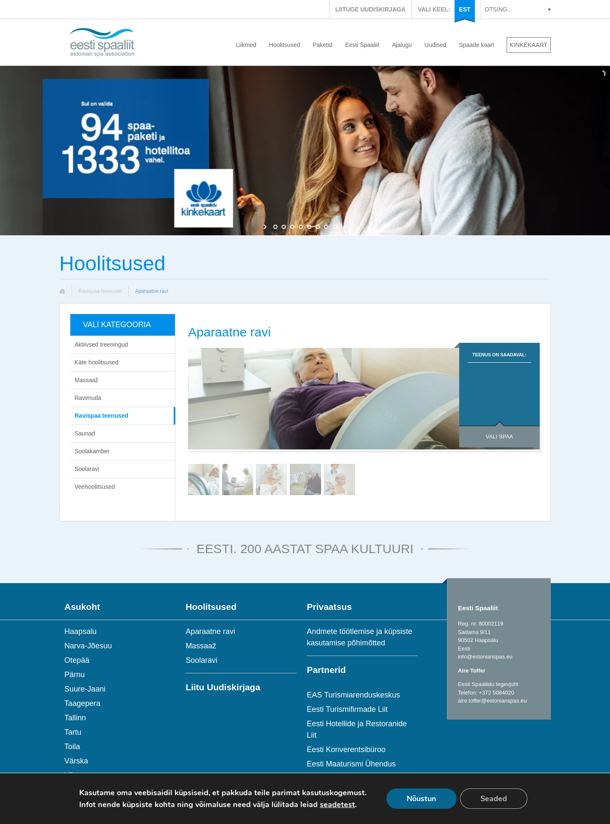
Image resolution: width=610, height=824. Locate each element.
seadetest (337, 804)
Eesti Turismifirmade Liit (347, 709)
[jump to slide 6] (317, 227)
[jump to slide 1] (275, 227)
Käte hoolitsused (97, 362)
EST (464, 9)
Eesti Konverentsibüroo (346, 749)
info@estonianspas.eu (485, 656)
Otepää (76, 660)
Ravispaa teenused (100, 291)
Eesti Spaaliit (362, 44)
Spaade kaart (476, 44)
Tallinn (75, 718)
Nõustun (421, 799)
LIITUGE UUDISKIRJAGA (371, 9)
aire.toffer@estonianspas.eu (492, 700)
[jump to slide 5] (309, 227)
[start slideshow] (266, 227)
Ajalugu (402, 44)
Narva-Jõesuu (88, 646)
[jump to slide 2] (284, 227)
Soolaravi (87, 469)
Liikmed (246, 44)
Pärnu (74, 674)
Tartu (72, 732)
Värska (76, 761)
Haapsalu (80, 631)
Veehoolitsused (95, 486)
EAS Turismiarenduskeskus (353, 695)
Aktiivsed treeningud (101, 344)
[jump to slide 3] (292, 227)
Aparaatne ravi (210, 631)
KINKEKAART (528, 44)
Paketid (323, 44)
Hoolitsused (284, 44)
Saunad (85, 433)
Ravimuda (88, 397)
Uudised (435, 44)
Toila (72, 746)
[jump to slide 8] (334, 227)
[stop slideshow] (344, 227)
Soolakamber (92, 451)
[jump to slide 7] (326, 227)
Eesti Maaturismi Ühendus (351, 764)
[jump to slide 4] (301, 227)
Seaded (493, 799)
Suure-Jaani (84, 689)
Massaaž (86, 380)
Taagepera (82, 703)
